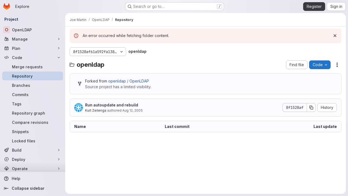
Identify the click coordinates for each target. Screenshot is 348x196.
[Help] (32, 178)
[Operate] (32, 168)
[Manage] (32, 39)
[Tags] (32, 103)
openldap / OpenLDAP (128, 81)
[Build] (32, 150)
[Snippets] (32, 131)
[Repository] (32, 76)
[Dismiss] (335, 35)
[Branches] (32, 85)
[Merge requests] (32, 66)
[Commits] (32, 94)
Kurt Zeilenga (95, 110)
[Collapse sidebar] (32, 188)
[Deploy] (32, 159)
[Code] (32, 57)
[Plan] (32, 48)
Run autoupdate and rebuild (111, 105)
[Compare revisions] (32, 122)
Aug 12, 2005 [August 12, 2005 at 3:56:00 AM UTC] (132, 110)
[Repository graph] (32, 113)
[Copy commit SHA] (311, 107)
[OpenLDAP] (32, 29)
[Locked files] (32, 140)
